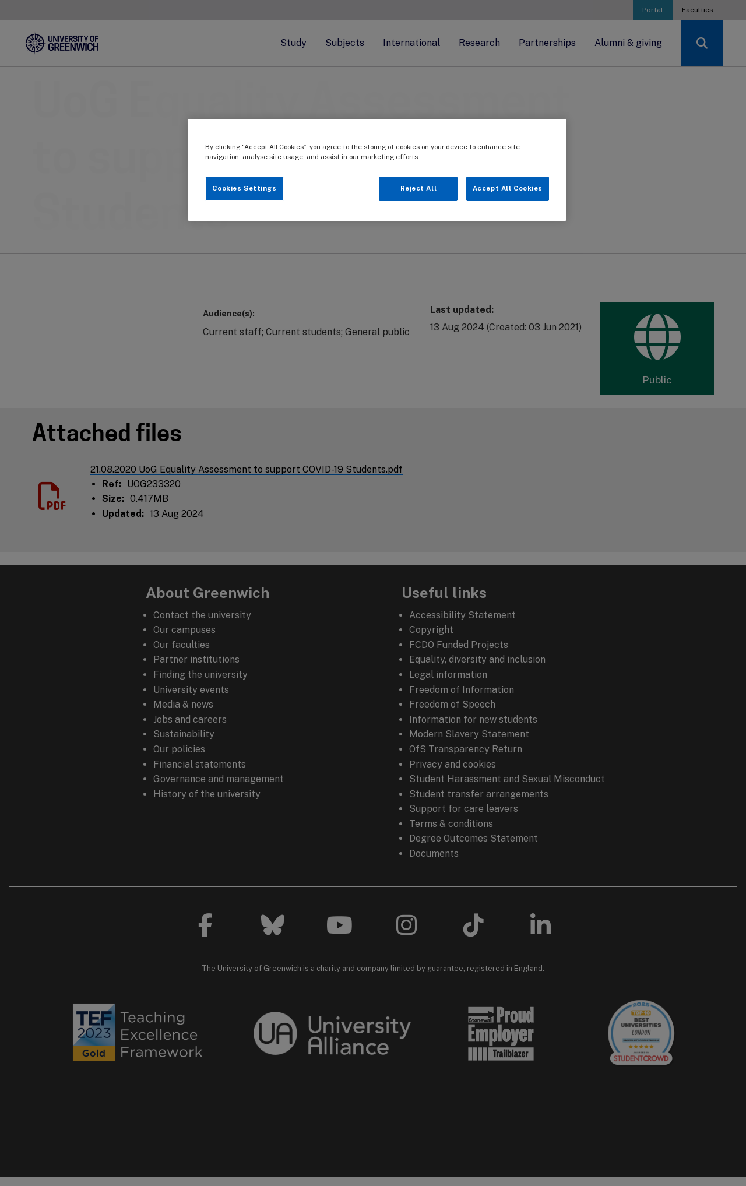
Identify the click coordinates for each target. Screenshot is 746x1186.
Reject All (418, 188)
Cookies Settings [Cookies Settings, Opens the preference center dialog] (244, 188)
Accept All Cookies (508, 188)
